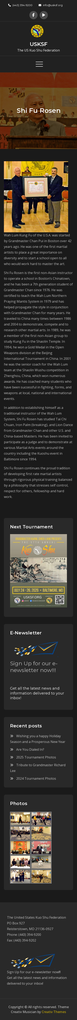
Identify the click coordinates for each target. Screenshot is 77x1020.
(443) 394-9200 (20, 5)
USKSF (38, 44)
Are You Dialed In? (30, 749)
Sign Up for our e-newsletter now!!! (34, 667)
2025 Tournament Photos (36, 757)
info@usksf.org (51, 5)
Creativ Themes (54, 1012)
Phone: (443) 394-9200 (24, 934)
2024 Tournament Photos (36, 778)
